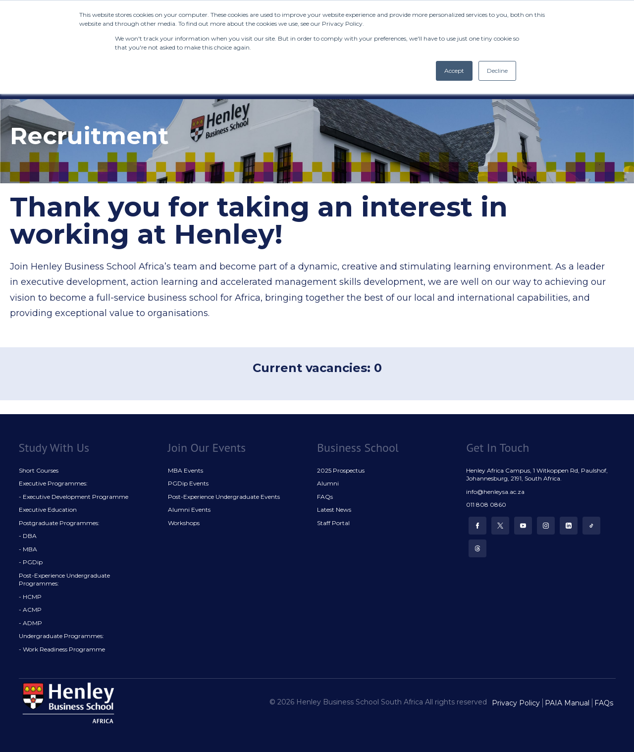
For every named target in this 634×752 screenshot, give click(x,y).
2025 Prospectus (341, 470)
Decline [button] (497, 70)
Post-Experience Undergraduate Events (224, 496)
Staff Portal (333, 523)
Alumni (328, 483)
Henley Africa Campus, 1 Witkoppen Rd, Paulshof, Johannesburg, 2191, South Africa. (537, 475)
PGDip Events (188, 483)
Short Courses (38, 470)
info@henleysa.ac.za (495, 491)
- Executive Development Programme (73, 496)
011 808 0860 (486, 504)
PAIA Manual (567, 702)
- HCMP (30, 596)
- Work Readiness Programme (62, 649)
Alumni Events (189, 509)
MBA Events (185, 470)
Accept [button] (454, 70)
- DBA (28, 535)
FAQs (325, 496)
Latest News (334, 509)
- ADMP (30, 623)
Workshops (184, 523)
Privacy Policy (516, 702)
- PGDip (31, 562)
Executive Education (48, 509)
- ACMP (30, 609)
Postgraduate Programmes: (59, 523)
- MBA (28, 549)
